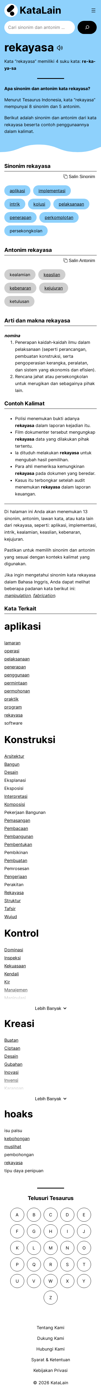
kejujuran (53, 288)
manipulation (17, 595)
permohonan (17, 691)
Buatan (11, 1040)
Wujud (10, 916)
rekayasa (13, 715)
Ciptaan (12, 1048)
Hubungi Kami (50, 1349)
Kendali (11, 973)
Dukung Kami (50, 1338)
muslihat (12, 1146)
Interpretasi (15, 796)
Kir (7, 981)
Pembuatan (15, 860)
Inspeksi (12, 957)
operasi (11, 650)
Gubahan (13, 1064)
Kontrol (21, 933)
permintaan (15, 683)
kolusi (39, 204)
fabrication (44, 595)
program (13, 707)
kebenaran (20, 288)
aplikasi (17, 190)
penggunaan (16, 675)
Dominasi (13, 949)
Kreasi (19, 1023)
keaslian (52, 274)
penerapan (20, 217)
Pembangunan (18, 836)
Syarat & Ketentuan (50, 1359)
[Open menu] (93, 10)
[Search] (87, 27)
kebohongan (17, 1138)
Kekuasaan (15, 965)
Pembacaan (16, 828)
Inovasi (11, 1072)
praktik (11, 699)
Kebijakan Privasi (50, 1370)
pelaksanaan (71, 204)
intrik (15, 204)
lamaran (12, 642)
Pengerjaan (15, 876)
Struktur (12, 900)
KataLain (40, 10)
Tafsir (10, 908)
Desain (11, 772)
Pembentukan (18, 844)
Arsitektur (14, 756)
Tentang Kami (50, 1327)
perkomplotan (59, 217)
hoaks (18, 1114)
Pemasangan (17, 820)
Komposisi (14, 804)
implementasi (52, 190)
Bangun (11, 764)
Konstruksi (29, 739)
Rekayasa (14, 892)
